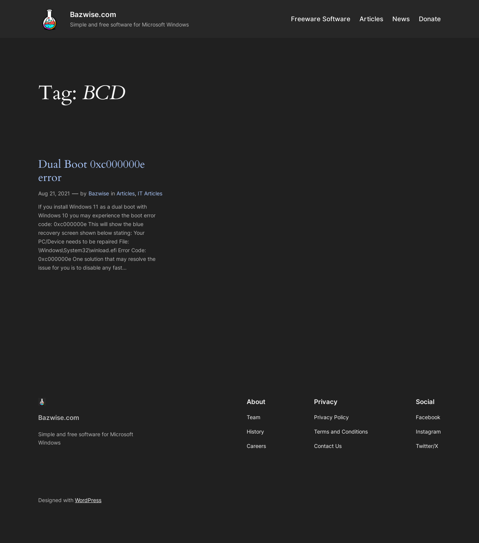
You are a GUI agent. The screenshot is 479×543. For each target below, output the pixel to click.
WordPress (88, 500)
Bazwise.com (93, 14)
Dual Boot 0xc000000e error (91, 171)
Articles (126, 193)
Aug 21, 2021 (54, 193)
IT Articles (150, 193)
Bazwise (99, 193)
